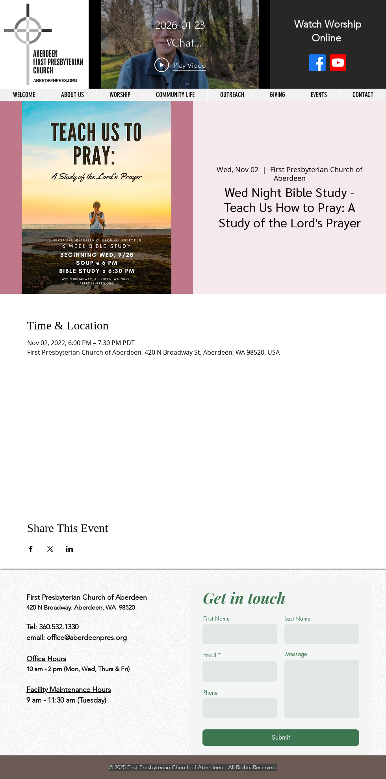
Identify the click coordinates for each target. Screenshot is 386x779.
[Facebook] (317, 62)
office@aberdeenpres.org (87, 637)
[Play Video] (180, 65)
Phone (210, 692)
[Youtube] (338, 62)
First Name (216, 618)
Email (209, 655)
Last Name (297, 618)
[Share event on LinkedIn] (69, 549)
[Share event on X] (50, 549)
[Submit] (280, 737)
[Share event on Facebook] (31, 549)
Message (296, 654)
